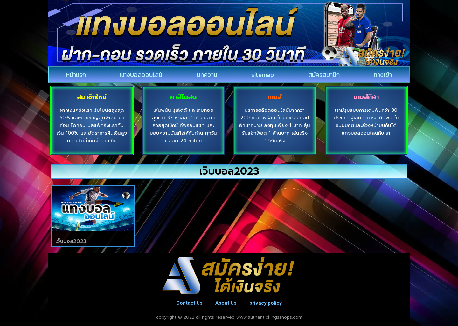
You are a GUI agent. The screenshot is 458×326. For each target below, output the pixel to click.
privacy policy (267, 303)
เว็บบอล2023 (70, 241)
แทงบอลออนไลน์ (141, 74)
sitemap (262, 74)
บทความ (207, 74)
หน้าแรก (76, 74)
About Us (226, 303)
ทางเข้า (383, 74)
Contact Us (188, 303)
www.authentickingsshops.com (269, 317)
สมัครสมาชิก (324, 74)
